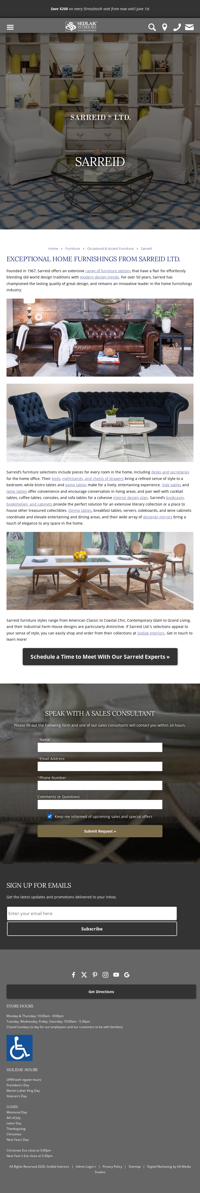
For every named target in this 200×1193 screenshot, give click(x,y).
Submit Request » (100, 831)
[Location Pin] (165, 27)
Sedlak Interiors (151, 633)
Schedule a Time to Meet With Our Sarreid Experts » (100, 656)
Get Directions (101, 991)
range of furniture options (108, 270)
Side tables (171, 484)
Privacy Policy (112, 1166)
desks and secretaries (170, 472)
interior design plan (130, 497)
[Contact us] (190, 27)
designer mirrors (157, 516)
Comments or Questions (59, 796)
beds (56, 478)
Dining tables (80, 510)
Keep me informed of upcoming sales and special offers (103, 816)
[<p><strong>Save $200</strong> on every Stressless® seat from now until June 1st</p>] (100, 9)
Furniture (72, 248)
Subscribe (92, 929)
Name (45, 739)
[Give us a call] (177, 27)
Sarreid (146, 248)
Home (53, 248)
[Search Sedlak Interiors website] (152, 27)
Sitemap (135, 1166)
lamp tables (17, 491)
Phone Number (53, 777)
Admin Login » (86, 1166)
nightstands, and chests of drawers (93, 478)
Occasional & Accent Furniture (110, 248)
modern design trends (99, 277)
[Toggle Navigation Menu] (10, 27)
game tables (76, 484)
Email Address (52, 758)
